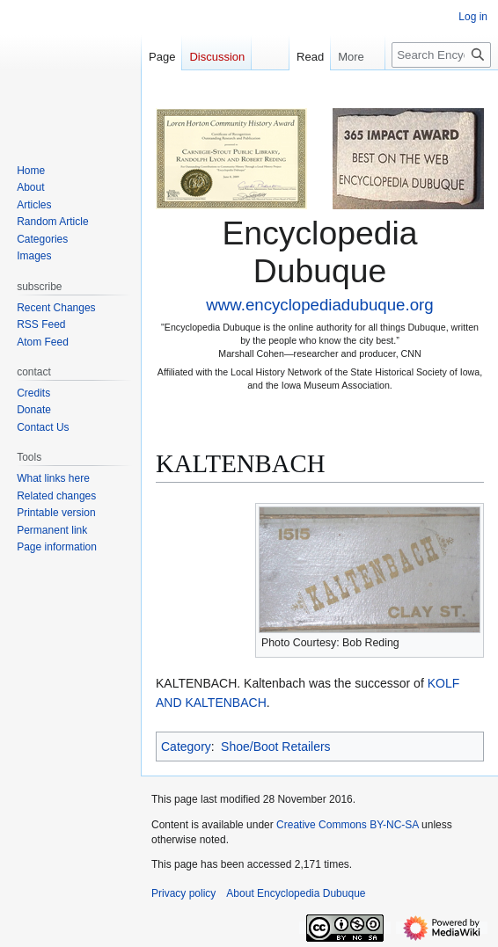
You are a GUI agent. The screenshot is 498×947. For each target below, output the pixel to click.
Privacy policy (183, 893)
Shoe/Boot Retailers (276, 746)
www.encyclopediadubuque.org (319, 304)
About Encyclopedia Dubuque (295, 893)
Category (186, 746)
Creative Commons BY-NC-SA (347, 825)
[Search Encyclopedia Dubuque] (441, 55)
